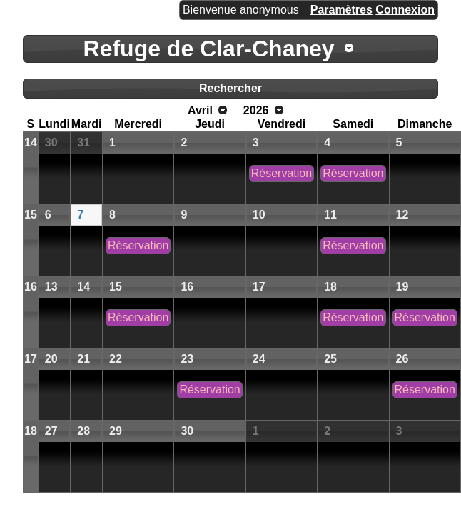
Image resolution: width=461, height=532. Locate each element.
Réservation (281, 173)
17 (259, 287)
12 (402, 215)
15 (30, 215)
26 (402, 359)
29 (115, 431)
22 (115, 359)
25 (330, 359)
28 (83, 431)
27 (51, 431)
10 (259, 215)
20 (51, 359)
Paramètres (341, 10)
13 (51, 287)
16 (30, 287)
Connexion (405, 10)
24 (259, 359)
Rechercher (230, 88)
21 (83, 359)
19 (402, 287)
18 (330, 287)
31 (83, 142)
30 (51, 142)
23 (187, 359)
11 (330, 215)
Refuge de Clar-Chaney (209, 48)
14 (30, 142)
